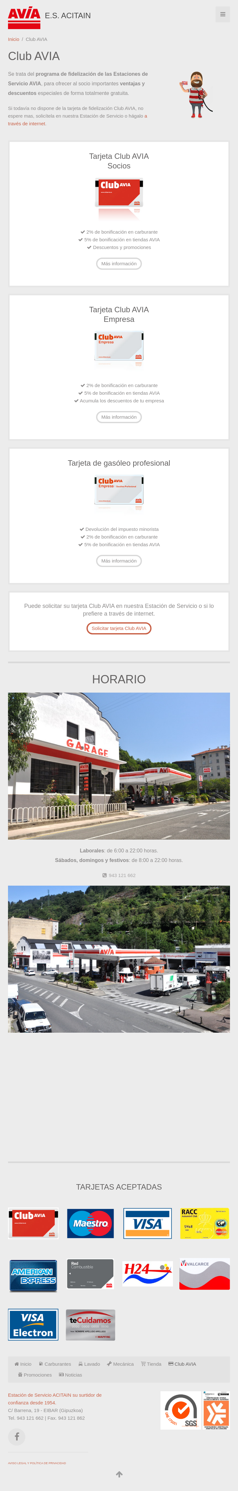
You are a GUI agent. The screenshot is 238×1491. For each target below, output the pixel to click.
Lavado (89, 1364)
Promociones (35, 1375)
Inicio (13, 39)
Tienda (151, 1364)
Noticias (70, 1375)
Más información (118, 263)
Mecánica (120, 1364)
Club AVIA (182, 1364)
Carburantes (54, 1364)
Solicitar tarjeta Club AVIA (119, 628)
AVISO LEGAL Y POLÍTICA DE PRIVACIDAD (37, 1463)
